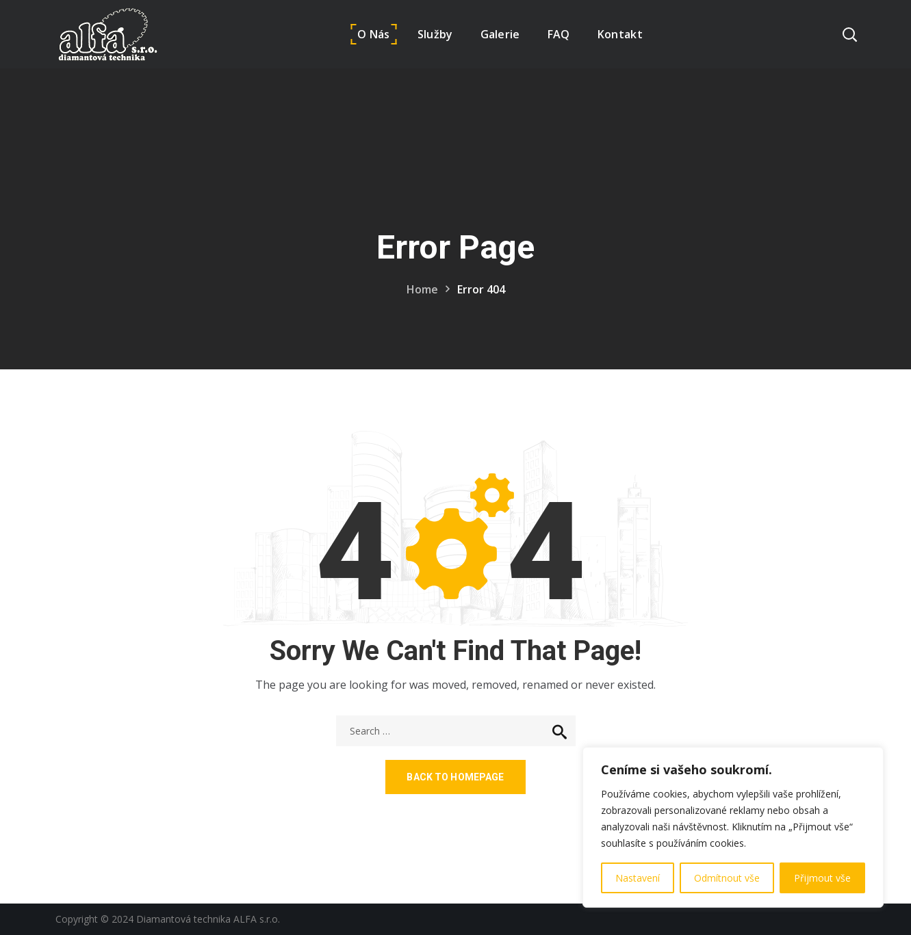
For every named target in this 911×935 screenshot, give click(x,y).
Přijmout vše (822, 877)
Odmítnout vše (727, 877)
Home (422, 289)
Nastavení (637, 877)
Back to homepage (455, 777)
